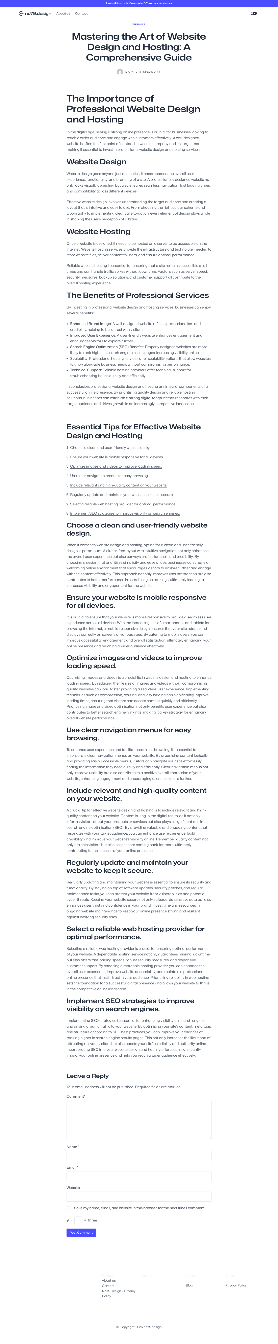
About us (109, 1280)
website (138, 24)
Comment (76, 1096)
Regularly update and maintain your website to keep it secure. (122, 495)
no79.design (38, 13)
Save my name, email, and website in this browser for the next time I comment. (139, 1208)
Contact (108, 1286)
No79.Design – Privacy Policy (118, 1293)
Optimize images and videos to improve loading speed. (116, 466)
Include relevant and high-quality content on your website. (118, 485)
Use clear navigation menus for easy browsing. (109, 476)
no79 (129, 72)
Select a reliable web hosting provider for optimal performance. (123, 504)
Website (73, 1188)
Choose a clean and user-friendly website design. (111, 447)
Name (73, 1147)
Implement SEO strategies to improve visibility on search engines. (125, 513)
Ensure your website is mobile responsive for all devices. (117, 457)
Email (72, 1167)
